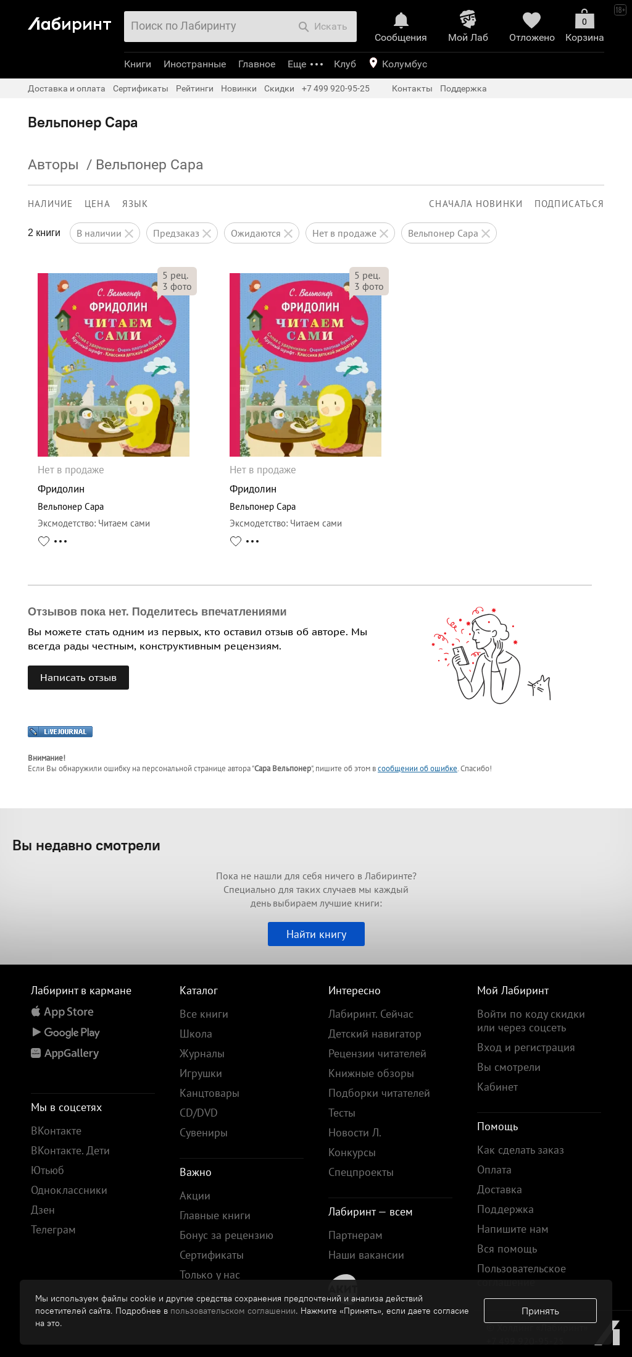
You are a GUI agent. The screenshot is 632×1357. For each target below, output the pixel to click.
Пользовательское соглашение (521, 1275)
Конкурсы (352, 1152)
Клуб (345, 64)
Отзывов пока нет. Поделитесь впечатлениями (157, 612)
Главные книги (215, 1215)
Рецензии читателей (377, 1053)
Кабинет (497, 1087)
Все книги (204, 1014)
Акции (195, 1195)
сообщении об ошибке (417, 768)
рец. (175, 275)
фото (177, 286)
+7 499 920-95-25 (336, 88)
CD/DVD (199, 1112)
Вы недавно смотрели (86, 844)
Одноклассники (69, 1190)
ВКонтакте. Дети (70, 1150)
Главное (256, 64)
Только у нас (210, 1274)
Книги (137, 64)
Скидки (279, 88)
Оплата (494, 1169)
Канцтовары (209, 1093)
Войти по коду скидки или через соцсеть (531, 1020)
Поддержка (463, 88)
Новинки (239, 88)
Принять (540, 1310)
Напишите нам (513, 1229)
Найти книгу (316, 934)
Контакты (412, 88)
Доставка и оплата (67, 88)
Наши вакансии (366, 1255)
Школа (196, 1033)
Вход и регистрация (526, 1047)
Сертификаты (140, 88)
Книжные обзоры (371, 1073)
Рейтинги (195, 88)
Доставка (499, 1189)
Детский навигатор (375, 1033)
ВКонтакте (56, 1130)
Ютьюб (47, 1170)
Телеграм (53, 1229)
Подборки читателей (379, 1093)
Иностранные (195, 64)
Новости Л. (354, 1132)
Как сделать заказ (520, 1150)
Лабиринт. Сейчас (371, 1014)
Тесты (342, 1112)
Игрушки (201, 1073)
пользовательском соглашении (233, 1310)
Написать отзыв (78, 677)
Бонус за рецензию (226, 1235)
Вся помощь (507, 1248)
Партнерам (355, 1235)
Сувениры (204, 1132)
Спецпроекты (361, 1172)
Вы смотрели (509, 1067)
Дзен (43, 1210)
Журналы (202, 1053)
